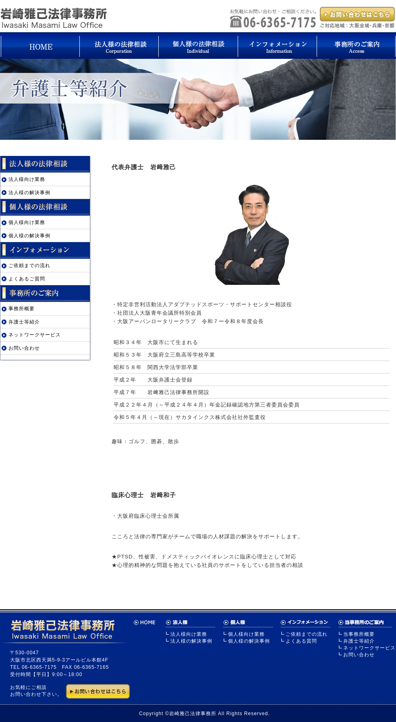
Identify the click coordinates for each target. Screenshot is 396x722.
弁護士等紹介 (24, 322)
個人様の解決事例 (29, 236)
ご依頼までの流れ (29, 265)
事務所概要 (21, 308)
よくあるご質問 (26, 279)
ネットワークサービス (34, 335)
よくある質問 (301, 641)
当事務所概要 (359, 634)
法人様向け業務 (26, 179)
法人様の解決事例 (29, 192)
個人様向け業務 (26, 222)
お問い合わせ (24, 348)
